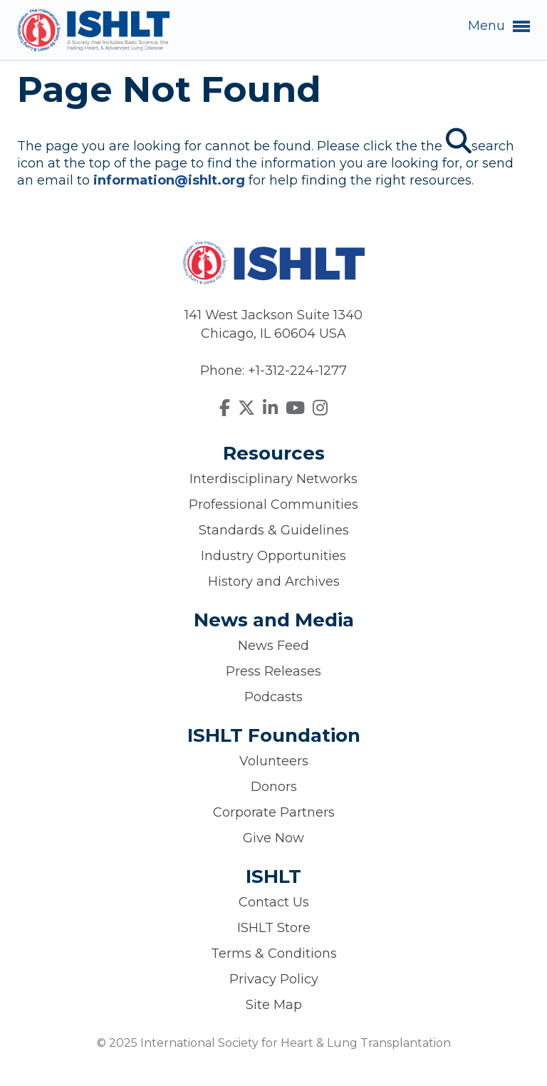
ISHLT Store (274, 928)
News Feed (273, 645)
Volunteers (273, 761)
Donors (274, 787)
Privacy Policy (273, 979)
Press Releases (273, 671)
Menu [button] (499, 26)
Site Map (274, 1005)
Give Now (273, 838)
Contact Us (274, 902)
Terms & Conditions (274, 953)
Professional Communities (273, 504)
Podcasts (273, 697)
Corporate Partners (274, 812)
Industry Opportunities (273, 556)
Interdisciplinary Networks (273, 479)
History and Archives (274, 581)
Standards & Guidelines (274, 530)
